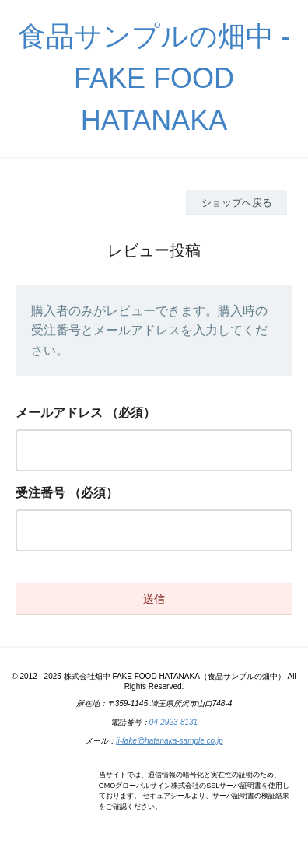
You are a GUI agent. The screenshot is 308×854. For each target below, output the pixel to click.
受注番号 (40, 492)
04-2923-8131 (173, 722)
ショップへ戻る (236, 202)
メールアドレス (59, 412)
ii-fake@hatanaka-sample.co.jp (169, 741)
